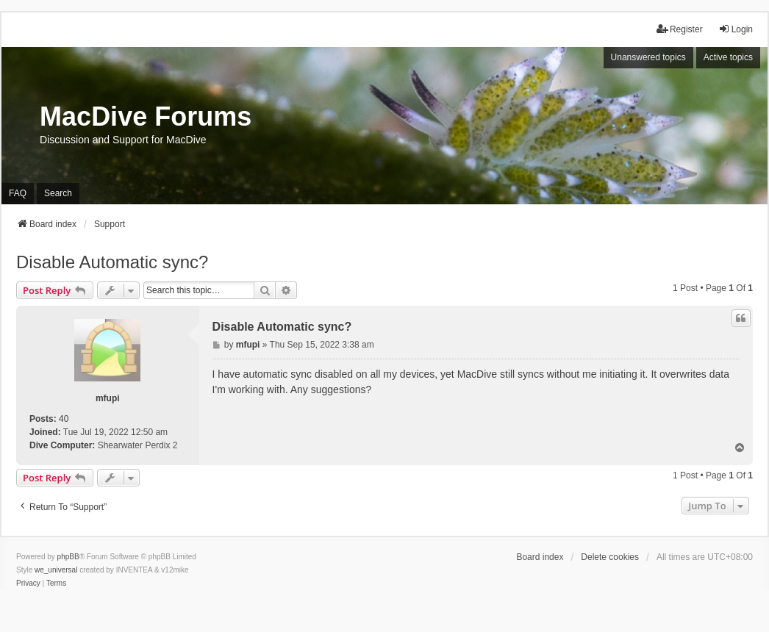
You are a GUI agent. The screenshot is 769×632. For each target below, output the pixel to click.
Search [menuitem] (58, 193)
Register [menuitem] (680, 29)
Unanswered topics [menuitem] (648, 57)
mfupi (108, 398)
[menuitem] (28, 583)
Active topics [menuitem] (728, 57)
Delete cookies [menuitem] (610, 557)
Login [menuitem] (735, 29)
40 (63, 419)
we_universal (56, 570)
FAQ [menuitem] (17, 193)
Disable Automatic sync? (112, 262)
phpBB (68, 557)
